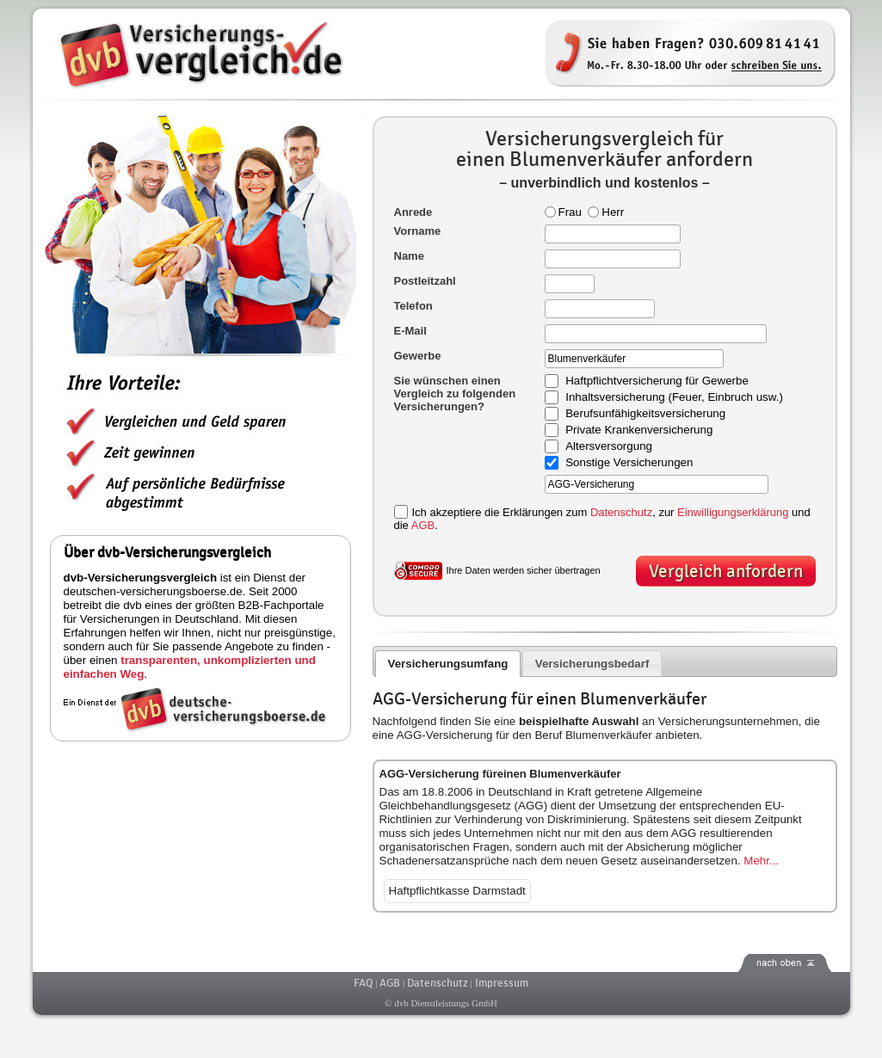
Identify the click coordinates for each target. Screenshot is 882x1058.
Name (409, 255)
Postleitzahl (425, 280)
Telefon (413, 305)
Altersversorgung (608, 446)
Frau (563, 212)
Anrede (413, 212)
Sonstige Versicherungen (629, 463)
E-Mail (410, 330)
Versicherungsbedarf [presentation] (592, 663)
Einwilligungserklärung (732, 512)
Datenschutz (621, 512)
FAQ (363, 983)
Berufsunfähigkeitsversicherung (645, 414)
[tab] (448, 663)
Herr (606, 212)
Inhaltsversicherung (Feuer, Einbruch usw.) (674, 397)
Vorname (417, 231)
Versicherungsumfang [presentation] (447, 663)
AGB (423, 525)
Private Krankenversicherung (638, 430)
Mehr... (761, 860)
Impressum (501, 983)
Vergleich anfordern (726, 571)
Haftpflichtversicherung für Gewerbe (657, 381)
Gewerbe (417, 355)
